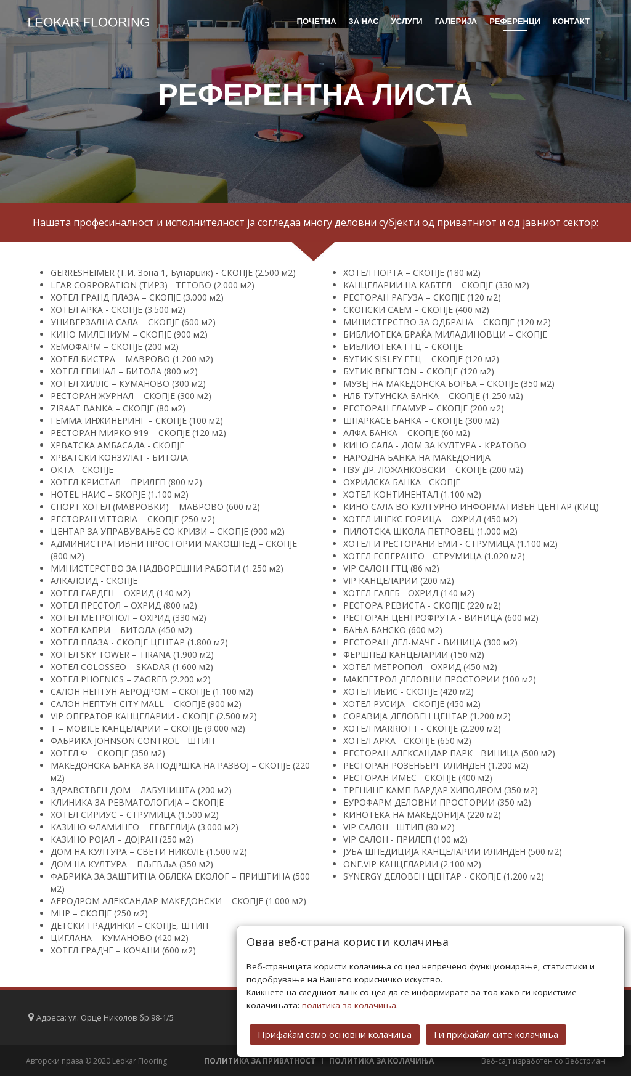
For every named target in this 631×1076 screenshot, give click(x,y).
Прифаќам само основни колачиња (335, 1034)
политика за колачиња (349, 1005)
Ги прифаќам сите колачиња (496, 1034)
